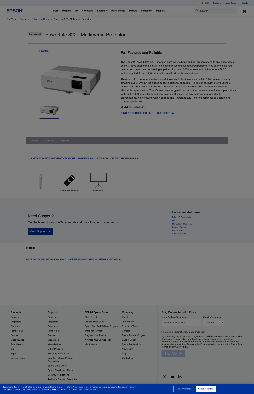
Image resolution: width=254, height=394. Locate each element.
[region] (127, 389)
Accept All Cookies (206, 389)
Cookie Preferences (183, 389)
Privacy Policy (56, 389)
